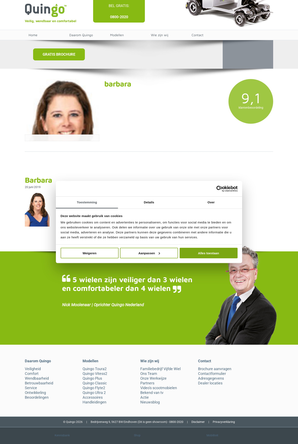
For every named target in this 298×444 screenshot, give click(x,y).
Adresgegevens (211, 378)
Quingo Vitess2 (95, 374)
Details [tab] (149, 202)
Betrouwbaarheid (39, 383)
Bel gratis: (119, 6)
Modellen (117, 35)
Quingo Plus (92, 378)
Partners (147, 383)
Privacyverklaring (224, 422)
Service (31, 388)
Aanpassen (149, 253)
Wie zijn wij (159, 35)
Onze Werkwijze (153, 378)
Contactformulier (212, 374)
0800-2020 (119, 17)
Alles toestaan (208, 253)
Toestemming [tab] (87, 202)
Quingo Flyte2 (94, 388)
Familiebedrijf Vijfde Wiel (160, 369)
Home (33, 35)
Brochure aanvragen (214, 369)
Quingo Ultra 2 (94, 393)
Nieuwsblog (150, 402)
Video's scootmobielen (158, 388)
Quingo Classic (95, 383)
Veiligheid (33, 369)
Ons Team (148, 374)
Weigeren (89, 253)
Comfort (31, 374)
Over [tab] (211, 202)
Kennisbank (62, 435)
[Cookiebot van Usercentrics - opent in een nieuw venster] (219, 189)
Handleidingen (94, 402)
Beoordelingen (37, 397)
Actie (144, 397)
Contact (197, 35)
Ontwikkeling (35, 393)
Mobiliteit (212, 435)
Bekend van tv (151, 393)
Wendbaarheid (37, 378)
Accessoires (93, 397)
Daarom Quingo (81, 35)
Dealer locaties (210, 383)
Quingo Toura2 (95, 369)
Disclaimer (198, 422)
